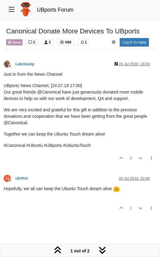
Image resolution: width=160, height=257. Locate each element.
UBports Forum (55, 10)
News (14, 42)
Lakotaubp (24, 64)
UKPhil (21, 178)
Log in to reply (134, 42)
